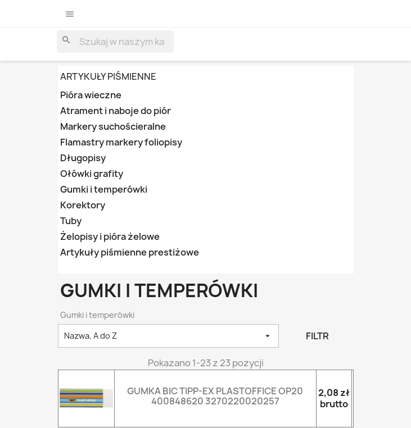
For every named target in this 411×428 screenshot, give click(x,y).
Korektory (82, 205)
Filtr (317, 336)
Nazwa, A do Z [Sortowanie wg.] (168, 336)
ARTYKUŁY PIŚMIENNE (108, 76)
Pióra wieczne (90, 95)
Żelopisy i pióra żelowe (110, 237)
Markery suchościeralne (113, 127)
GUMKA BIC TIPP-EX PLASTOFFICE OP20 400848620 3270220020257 (215, 396)
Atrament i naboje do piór (115, 111)
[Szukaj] (115, 41)
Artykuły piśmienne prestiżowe (129, 252)
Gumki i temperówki (103, 189)
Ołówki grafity (91, 174)
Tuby (71, 221)
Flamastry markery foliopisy (121, 142)
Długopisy (83, 158)
